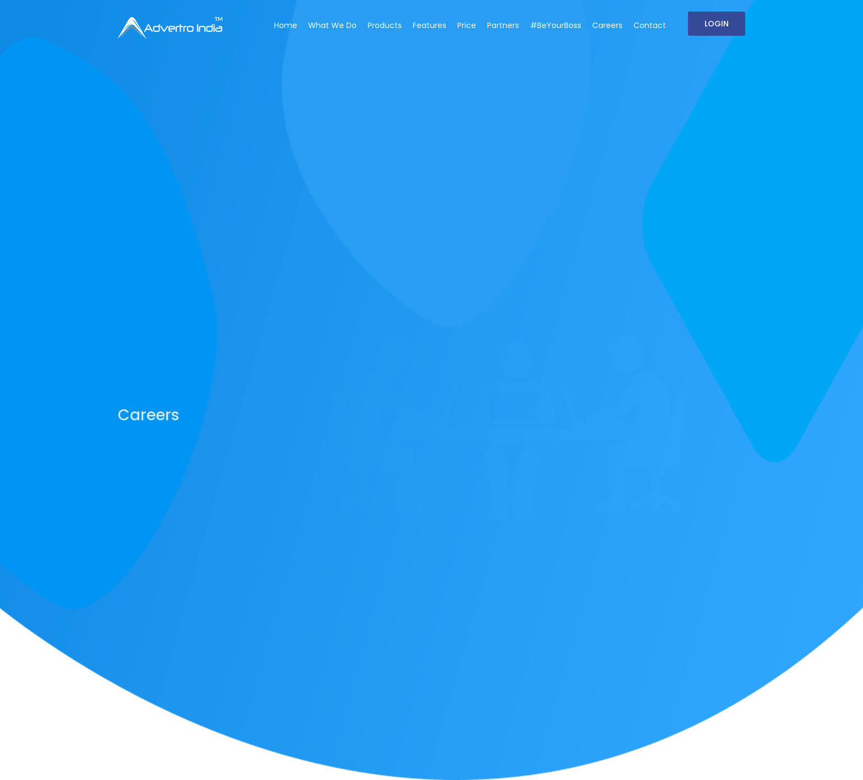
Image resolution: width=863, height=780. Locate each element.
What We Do (332, 25)
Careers (607, 25)
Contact (649, 25)
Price (466, 25)
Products (385, 25)
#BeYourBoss (555, 25)
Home (285, 25)
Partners (503, 25)
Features (429, 25)
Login (716, 23)
